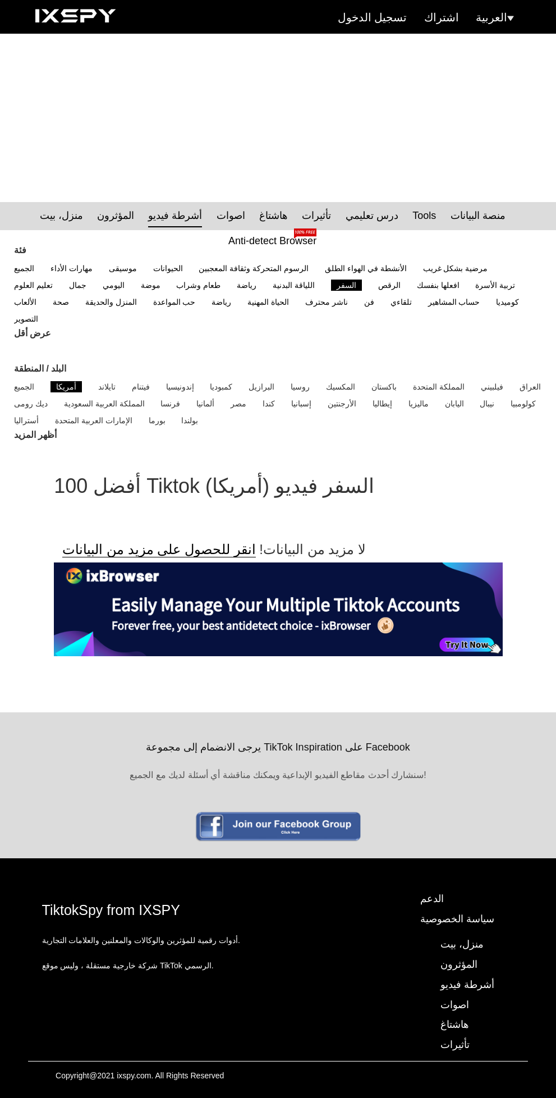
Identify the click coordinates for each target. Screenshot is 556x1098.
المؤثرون (115, 215)
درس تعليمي (372, 215)
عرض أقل (32, 333)
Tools (424, 215)
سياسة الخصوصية (457, 919)
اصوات (231, 215)
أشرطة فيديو (175, 215)
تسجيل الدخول (372, 17)
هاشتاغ (273, 215)
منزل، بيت (61, 215)
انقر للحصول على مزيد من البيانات (158, 549)
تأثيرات (316, 215)
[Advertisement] (278, 117)
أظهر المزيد (35, 435)
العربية (495, 17)
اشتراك (441, 17)
